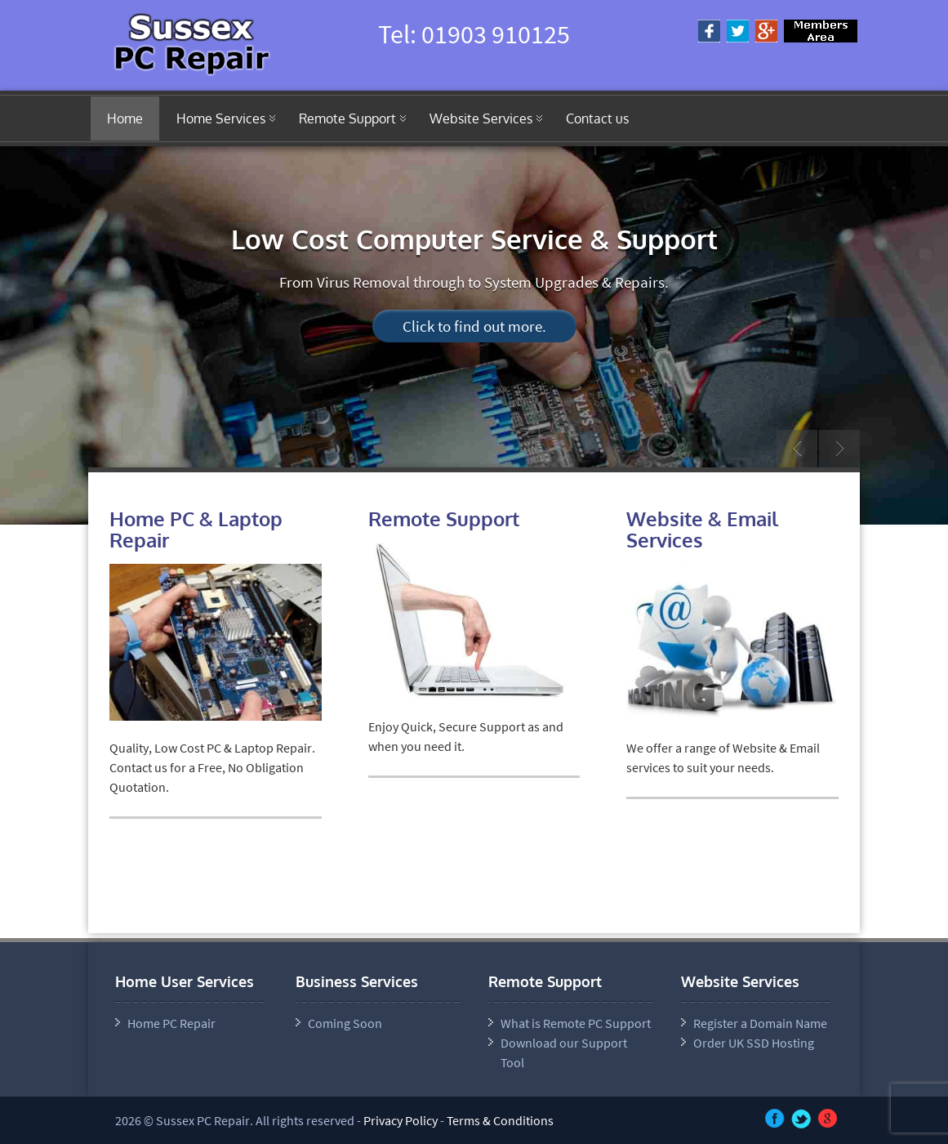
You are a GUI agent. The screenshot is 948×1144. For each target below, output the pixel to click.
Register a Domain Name (760, 1023)
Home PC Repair (171, 1023)
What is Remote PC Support (576, 1023)
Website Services (480, 118)
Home (125, 118)
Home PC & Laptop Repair (196, 529)
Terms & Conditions (500, 1120)
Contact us (597, 118)
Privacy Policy (400, 1120)
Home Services (220, 118)
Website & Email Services (702, 529)
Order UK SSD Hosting (753, 1043)
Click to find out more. (474, 326)
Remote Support (347, 118)
